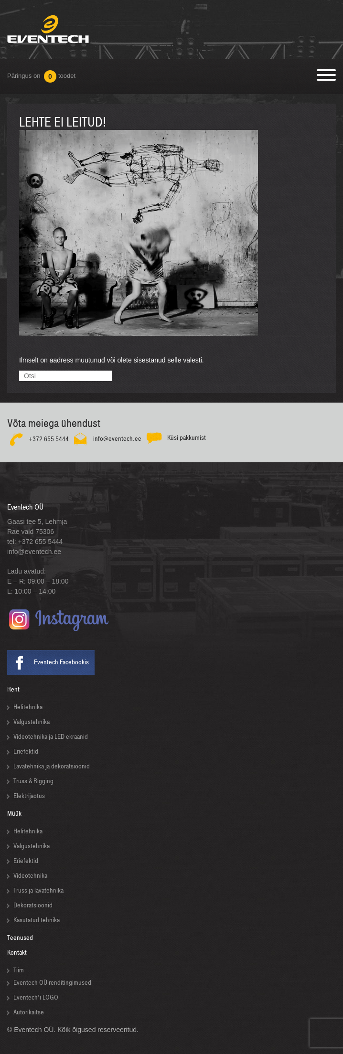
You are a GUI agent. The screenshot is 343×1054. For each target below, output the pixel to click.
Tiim (18, 970)
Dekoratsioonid (33, 905)
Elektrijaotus (29, 795)
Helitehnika (28, 707)
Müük (14, 813)
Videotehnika (30, 875)
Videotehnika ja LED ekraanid (50, 736)
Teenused (20, 937)
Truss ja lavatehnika (38, 890)
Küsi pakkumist (186, 437)
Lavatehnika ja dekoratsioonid (51, 766)
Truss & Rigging (33, 781)
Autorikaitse (28, 1012)
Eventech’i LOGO (35, 997)
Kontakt (17, 952)
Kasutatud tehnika (36, 920)
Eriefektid (25, 751)
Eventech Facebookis (61, 662)
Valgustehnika (31, 721)
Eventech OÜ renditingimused (52, 982)
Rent (13, 689)
